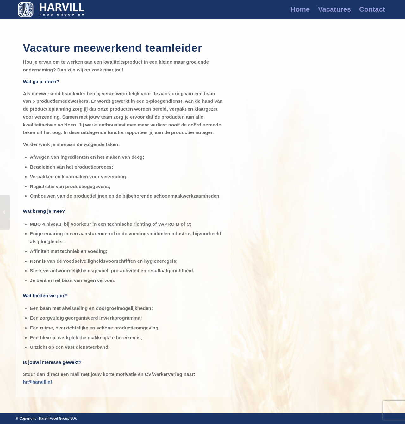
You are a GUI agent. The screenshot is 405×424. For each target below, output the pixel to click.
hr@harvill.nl (37, 381)
